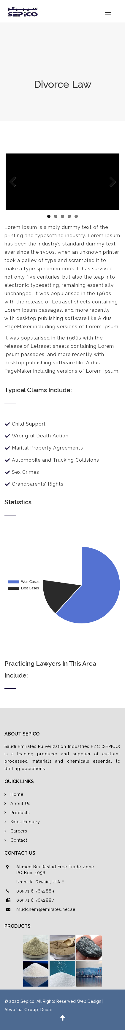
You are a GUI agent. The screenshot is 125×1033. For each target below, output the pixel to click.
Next (110, 182)
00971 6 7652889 (35, 891)
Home (16, 794)
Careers (18, 831)
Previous (14, 182)
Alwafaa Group (21, 1009)
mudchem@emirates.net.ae (45, 909)
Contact (18, 840)
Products (20, 812)
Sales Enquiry (25, 821)
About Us (20, 803)
